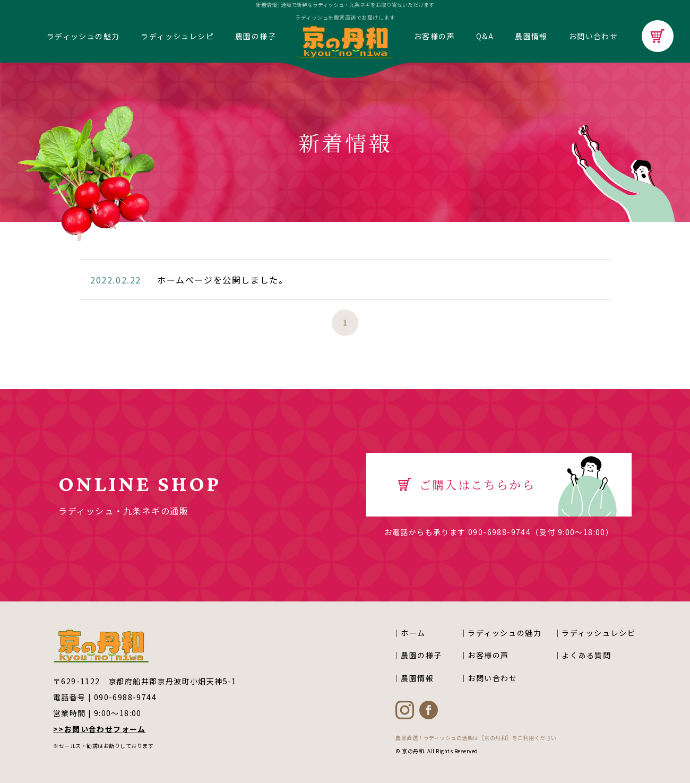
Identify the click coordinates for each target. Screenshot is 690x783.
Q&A (485, 36)
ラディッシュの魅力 (83, 36)
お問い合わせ (593, 36)
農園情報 (531, 36)
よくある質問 (586, 655)
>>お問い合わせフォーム (99, 729)
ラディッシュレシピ (177, 36)
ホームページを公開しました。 (222, 279)
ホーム (413, 633)
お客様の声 (434, 36)
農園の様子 (255, 36)
